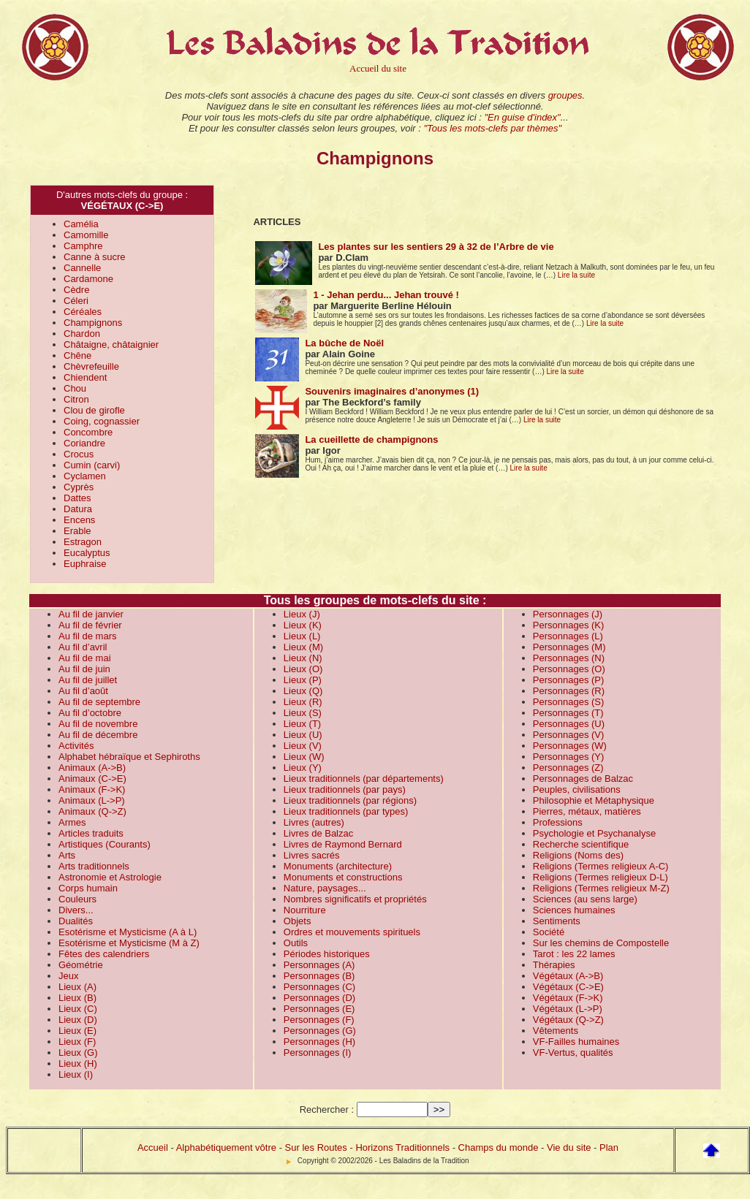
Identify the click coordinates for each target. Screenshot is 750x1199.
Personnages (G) (320, 1030)
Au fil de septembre (99, 701)
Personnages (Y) (569, 756)
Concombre (88, 432)
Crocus (79, 454)
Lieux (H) (77, 1063)
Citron (76, 399)
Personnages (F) (319, 1019)
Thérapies (554, 964)
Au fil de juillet (87, 679)
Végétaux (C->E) (568, 986)
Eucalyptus (87, 552)
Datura (78, 508)
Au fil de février (90, 625)
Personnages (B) (319, 975)
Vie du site (569, 1147)
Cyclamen (85, 476)
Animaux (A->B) (92, 767)
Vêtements (555, 1030)
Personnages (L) (568, 636)
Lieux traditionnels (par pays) (345, 789)
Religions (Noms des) (578, 855)
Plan (608, 1147)
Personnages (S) (569, 701)
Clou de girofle (94, 410)
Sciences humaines (574, 910)
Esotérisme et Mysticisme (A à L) (127, 931)
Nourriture (305, 910)
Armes (72, 822)
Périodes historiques (327, 953)
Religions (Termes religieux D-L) (600, 877)
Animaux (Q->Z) (92, 811)
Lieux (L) (302, 636)
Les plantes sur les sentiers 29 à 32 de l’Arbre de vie (435, 246)
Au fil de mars (87, 636)
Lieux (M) (303, 647)
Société (548, 931)
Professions (558, 822)
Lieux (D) (77, 1019)
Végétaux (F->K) (568, 997)
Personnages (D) (319, 997)
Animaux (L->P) (91, 800)
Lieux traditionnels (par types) (346, 811)
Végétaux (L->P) (567, 1008)
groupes (565, 95)
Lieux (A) (77, 986)
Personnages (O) (569, 668)
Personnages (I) (318, 1052)
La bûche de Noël (344, 343)
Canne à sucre (95, 256)
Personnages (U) (569, 723)
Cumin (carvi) (92, 465)
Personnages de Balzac (583, 778)
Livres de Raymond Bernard (343, 844)
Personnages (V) (569, 734)
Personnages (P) (569, 679)
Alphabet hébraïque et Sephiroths (129, 756)
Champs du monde (498, 1147)
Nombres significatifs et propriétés (355, 899)
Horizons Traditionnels (402, 1147)
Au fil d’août (83, 690)
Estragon (83, 541)
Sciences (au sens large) (585, 899)
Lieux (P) (303, 679)
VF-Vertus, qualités (573, 1052)
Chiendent (85, 377)
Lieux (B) (77, 997)
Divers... (76, 910)
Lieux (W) (304, 756)
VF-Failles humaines (576, 1041)
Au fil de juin (84, 668)
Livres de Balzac (318, 833)
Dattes (77, 497)
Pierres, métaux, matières (587, 811)
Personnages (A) (319, 964)
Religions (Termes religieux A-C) (601, 866)
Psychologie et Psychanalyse (594, 833)
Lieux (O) (303, 668)
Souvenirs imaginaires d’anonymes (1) (392, 391)
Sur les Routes (316, 1147)
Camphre (83, 245)
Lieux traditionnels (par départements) (364, 778)
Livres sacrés (312, 855)
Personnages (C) (319, 986)
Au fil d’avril (82, 647)
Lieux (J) (302, 614)
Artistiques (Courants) (104, 844)
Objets (297, 921)
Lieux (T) (302, 723)
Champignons (93, 322)
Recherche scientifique (581, 844)
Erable (77, 530)
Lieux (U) (303, 734)
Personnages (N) (569, 657)
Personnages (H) (319, 1041)
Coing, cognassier (102, 421)
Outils (296, 942)
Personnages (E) (319, 1008)
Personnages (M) (569, 647)
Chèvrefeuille (91, 366)
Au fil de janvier (91, 614)
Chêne (77, 355)
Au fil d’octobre (89, 712)
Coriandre (84, 443)
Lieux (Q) (303, 690)
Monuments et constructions (343, 877)
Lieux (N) (303, 657)
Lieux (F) (77, 1041)
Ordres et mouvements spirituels (352, 931)
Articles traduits (91, 833)
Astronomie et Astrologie (110, 877)
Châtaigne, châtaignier (111, 344)
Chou (75, 388)
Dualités (75, 921)
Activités (76, 745)
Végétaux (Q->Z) (568, 1019)
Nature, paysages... (325, 888)
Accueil (152, 1147)
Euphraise (85, 563)
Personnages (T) (568, 712)
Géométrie (80, 964)
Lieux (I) (75, 1074)
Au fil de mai (84, 657)
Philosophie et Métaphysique (593, 800)
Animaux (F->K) (91, 789)
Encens (79, 519)
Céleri (76, 300)
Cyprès (79, 486)
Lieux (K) (303, 625)
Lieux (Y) (303, 767)
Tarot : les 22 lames (574, 953)
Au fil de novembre (97, 723)
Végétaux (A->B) (568, 975)
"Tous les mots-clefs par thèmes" (492, 128)
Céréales (83, 311)
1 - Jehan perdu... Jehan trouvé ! (385, 294)
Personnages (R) (569, 690)
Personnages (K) (569, 625)
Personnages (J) (567, 614)
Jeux (68, 975)
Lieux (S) (303, 712)
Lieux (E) (77, 1030)
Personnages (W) (570, 745)
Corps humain (88, 888)
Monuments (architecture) (338, 866)
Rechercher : (327, 1109)
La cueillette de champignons (371, 439)
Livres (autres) (314, 822)
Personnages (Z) (568, 767)
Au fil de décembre (97, 734)
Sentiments (556, 921)
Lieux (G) (77, 1052)
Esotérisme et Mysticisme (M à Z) (129, 942)
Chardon (82, 333)
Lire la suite (576, 275)
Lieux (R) (303, 701)
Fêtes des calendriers (103, 953)
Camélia (81, 223)
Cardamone (88, 278)
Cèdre (76, 289)
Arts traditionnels (93, 866)
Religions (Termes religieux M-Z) (601, 888)
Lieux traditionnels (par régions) (350, 800)
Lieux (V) (303, 745)
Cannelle (82, 267)
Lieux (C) (77, 1008)
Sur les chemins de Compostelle (601, 942)
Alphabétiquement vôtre (226, 1147)
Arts (66, 855)
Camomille (86, 234)
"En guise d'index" (522, 117)
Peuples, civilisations (577, 789)
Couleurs (77, 899)
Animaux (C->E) (92, 778)
